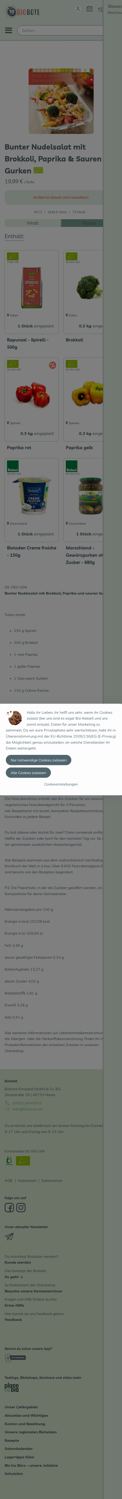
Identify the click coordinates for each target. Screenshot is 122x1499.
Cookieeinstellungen (61, 784)
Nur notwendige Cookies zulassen (38, 760)
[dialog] (61, 749)
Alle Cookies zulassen (28, 772)
